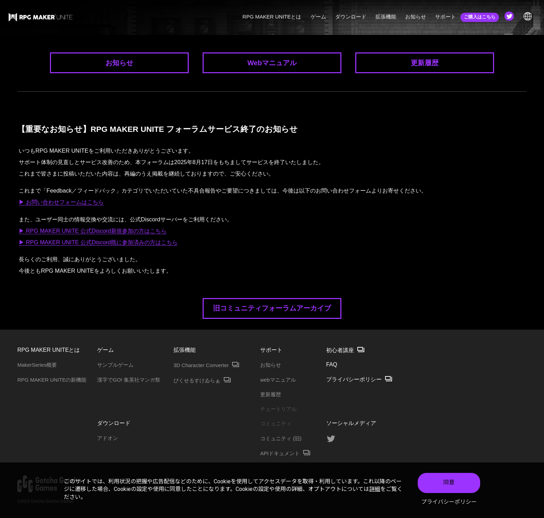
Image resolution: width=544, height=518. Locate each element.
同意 (448, 482)
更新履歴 (425, 63)
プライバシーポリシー (449, 502)
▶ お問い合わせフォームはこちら (61, 202)
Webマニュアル (272, 63)
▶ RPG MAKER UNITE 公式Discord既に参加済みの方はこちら (98, 242)
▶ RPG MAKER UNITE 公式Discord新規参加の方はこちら (93, 231)
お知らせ (119, 63)
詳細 (374, 489)
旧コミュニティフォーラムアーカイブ (272, 308)
